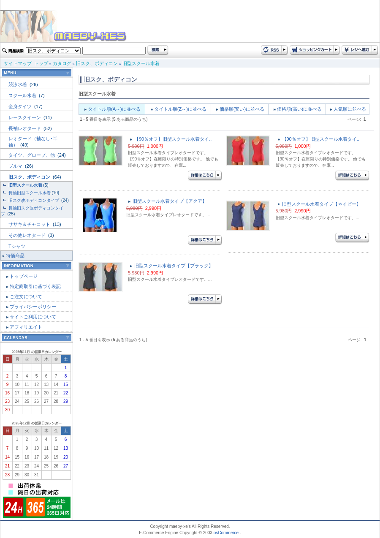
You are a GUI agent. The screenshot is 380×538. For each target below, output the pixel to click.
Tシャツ (16, 246)
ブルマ (16, 165)
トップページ (24, 276)
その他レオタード (27, 235)
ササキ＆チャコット (30, 224)
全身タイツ (20, 106)
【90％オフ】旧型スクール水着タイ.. (173, 138)
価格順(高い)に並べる (299, 108)
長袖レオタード (25, 128)
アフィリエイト (26, 326)
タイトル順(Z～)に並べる (180, 108)
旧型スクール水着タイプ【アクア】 (170, 201)
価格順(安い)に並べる (242, 108)
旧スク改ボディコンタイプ (34, 200)
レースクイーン (25, 117)
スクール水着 (23, 95)
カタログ (62, 63)
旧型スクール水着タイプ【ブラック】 (173, 265)
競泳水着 (18, 84)
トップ (41, 63)
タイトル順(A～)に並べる (114, 108)
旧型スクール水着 (141, 63)
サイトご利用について (33, 316)
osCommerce (226, 532)
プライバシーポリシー (33, 306)
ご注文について (26, 296)
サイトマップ (18, 63)
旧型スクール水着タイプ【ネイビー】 (321, 204)
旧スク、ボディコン (97, 63)
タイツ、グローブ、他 (32, 155)
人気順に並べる (350, 108)
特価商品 (15, 255)
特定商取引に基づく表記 (35, 286)
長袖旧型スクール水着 (29, 192)
